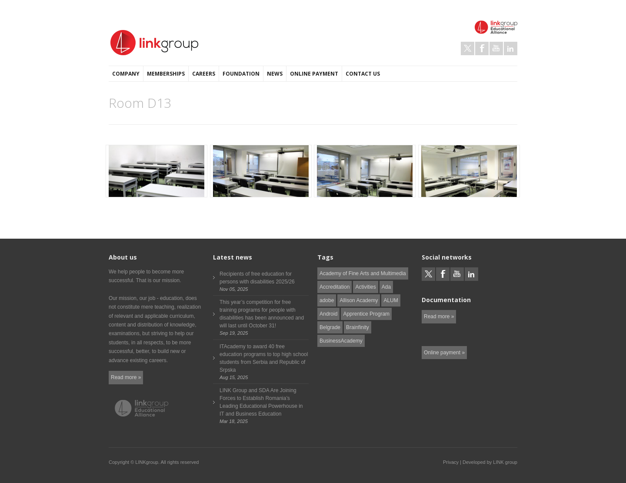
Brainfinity (357, 327)
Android (328, 314)
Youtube (496, 48)
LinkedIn (510, 48)
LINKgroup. (147, 462)
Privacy (451, 462)
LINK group (505, 462)
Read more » (126, 377)
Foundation (241, 73)
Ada (386, 287)
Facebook (482, 48)
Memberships (166, 73)
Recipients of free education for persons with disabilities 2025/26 (257, 278)
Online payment (314, 73)
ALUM (390, 300)
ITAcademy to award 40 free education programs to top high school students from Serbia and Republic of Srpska (264, 358)
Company (126, 73)
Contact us (363, 73)
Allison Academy (359, 300)
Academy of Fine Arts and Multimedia (363, 273)
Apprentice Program (366, 314)
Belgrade (330, 327)
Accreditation (335, 287)
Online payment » (444, 353)
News (275, 73)
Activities (365, 287)
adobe (327, 300)
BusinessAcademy (341, 341)
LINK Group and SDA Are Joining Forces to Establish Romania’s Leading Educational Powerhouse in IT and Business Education (261, 402)
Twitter (467, 48)
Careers (203, 73)
